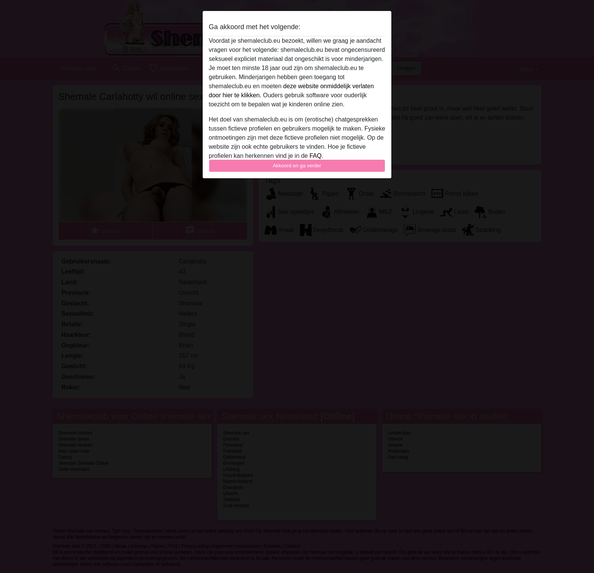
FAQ (316, 156)
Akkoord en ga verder (297, 165)
